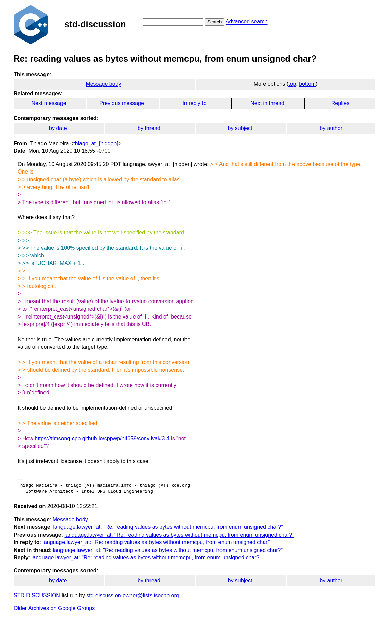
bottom (307, 84)
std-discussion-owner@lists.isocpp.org (132, 595)
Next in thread (267, 103)
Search (214, 22)
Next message (48, 103)
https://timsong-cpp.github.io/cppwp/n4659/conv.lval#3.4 (102, 438)
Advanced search (247, 22)
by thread (149, 128)
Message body (103, 84)
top (292, 84)
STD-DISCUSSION (37, 595)
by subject (240, 128)
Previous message (121, 103)
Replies (340, 103)
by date (58, 128)
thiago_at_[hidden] (95, 143)
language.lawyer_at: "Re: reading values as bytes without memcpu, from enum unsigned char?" (168, 527)
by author (331, 128)
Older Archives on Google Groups (54, 608)
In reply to (194, 103)
